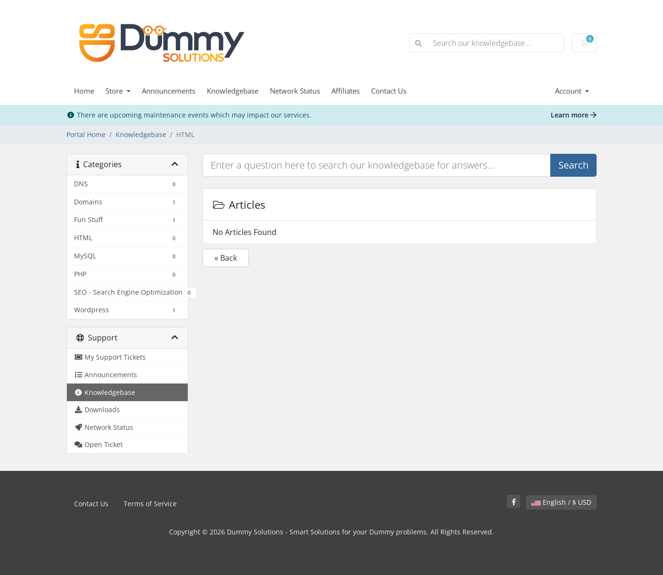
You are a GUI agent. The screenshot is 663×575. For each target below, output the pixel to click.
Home (84, 91)
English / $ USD (561, 502)
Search (573, 165)
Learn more (574, 114)
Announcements (168, 91)
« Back (225, 258)
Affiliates (346, 91)
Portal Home (86, 134)
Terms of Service (150, 503)
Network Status (295, 91)
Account (569, 91)
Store (115, 91)
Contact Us (388, 91)
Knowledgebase (232, 91)
